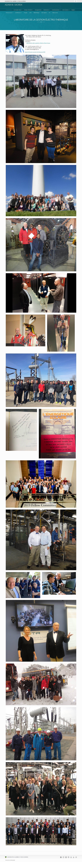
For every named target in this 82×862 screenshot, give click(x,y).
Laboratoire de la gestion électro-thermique (38, 43)
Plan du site (55, 12)
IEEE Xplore (44, 12)
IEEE (30, 12)
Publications (46, 9)
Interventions (65, 9)
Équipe (73, 9)
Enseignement (38, 9)
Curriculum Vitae (17, 9)
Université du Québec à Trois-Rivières (15, 1)
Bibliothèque (36, 12)
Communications (55, 9)
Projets (25, 12)
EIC (49, 12)
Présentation (9, 9)
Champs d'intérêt (28, 9)
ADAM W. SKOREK (13, 4)
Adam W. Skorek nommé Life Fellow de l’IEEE (35, 52)
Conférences (18, 12)
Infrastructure (9, 12)
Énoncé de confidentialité (10, 860)
